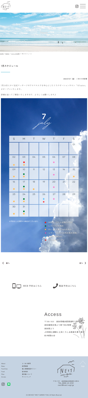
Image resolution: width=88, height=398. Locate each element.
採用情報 (25, 366)
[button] (83, 5)
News (3, 366)
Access (3, 377)
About (3, 363)
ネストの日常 (15, 54)
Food (3, 371)
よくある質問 (26, 363)
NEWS (7, 54)
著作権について (27, 374)
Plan (2, 374)
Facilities (4, 369)
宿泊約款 (25, 371)
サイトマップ (26, 377)
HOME (2, 54)
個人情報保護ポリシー (29, 369)
